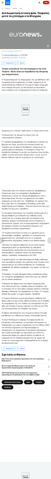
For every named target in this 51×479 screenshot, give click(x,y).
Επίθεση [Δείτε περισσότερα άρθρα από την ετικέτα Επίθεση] (7, 387)
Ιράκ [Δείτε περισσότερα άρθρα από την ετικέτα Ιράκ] (28, 382)
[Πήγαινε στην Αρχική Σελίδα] (7, 2)
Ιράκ (21, 8)
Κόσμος (15, 8)
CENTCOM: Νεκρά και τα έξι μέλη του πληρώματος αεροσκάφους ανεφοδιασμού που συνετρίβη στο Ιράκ (21, 374)
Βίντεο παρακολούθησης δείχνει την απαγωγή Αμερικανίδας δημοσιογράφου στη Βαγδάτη (18, 367)
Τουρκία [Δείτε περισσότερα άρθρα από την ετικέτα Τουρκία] (39, 382)
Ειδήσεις (7, 8)
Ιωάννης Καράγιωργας (11, 55)
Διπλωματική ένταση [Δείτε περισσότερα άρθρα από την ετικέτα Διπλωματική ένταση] (12, 382)
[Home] (2, 8)
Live (46, 2)
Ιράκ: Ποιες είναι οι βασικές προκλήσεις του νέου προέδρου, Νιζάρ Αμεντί (23, 360)
